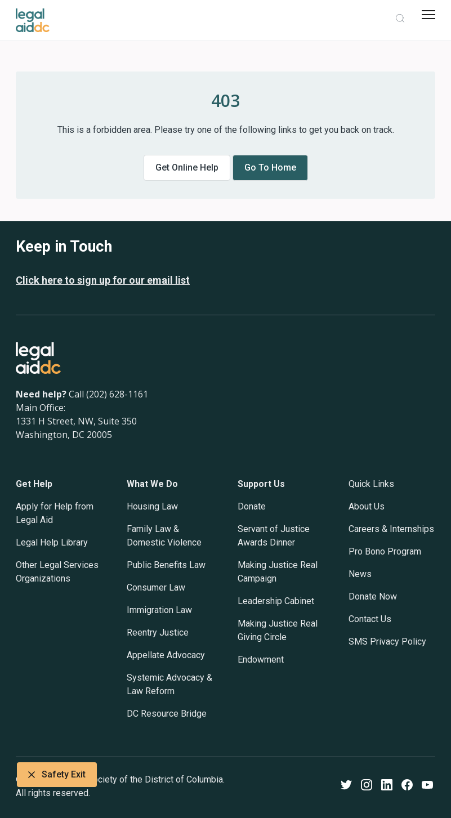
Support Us (261, 484)
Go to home (270, 167)
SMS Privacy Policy (387, 641)
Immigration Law (159, 610)
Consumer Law (156, 587)
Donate (252, 506)
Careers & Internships (391, 529)
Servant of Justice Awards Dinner (274, 536)
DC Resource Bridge (167, 713)
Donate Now (373, 596)
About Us (367, 506)
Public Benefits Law (166, 565)
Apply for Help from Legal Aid (54, 513)
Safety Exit (57, 774)
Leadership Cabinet (276, 601)
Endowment (261, 659)
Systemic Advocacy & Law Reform (169, 684)
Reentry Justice (158, 632)
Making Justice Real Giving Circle (278, 630)
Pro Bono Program (385, 551)
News (360, 574)
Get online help (186, 167)
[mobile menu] (428, 14)
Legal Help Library (52, 542)
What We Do (152, 484)
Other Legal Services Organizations (57, 572)
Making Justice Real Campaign (278, 572)
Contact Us (370, 619)
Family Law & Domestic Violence (164, 536)
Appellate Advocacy (166, 655)
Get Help (34, 484)
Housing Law (152, 506)
